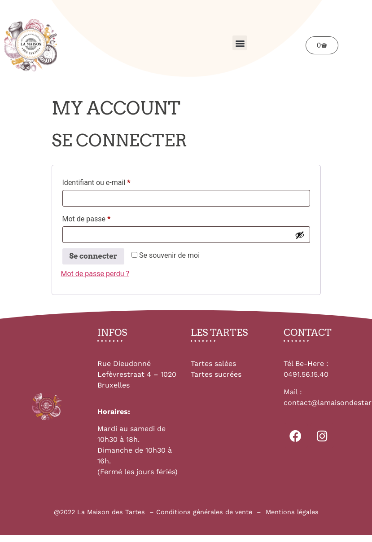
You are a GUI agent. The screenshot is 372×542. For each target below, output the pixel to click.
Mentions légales (292, 512)
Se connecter (94, 256)
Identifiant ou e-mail (113, 181)
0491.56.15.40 (306, 374)
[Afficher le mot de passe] (300, 235)
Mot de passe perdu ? (95, 273)
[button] (239, 42)
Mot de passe (103, 217)
